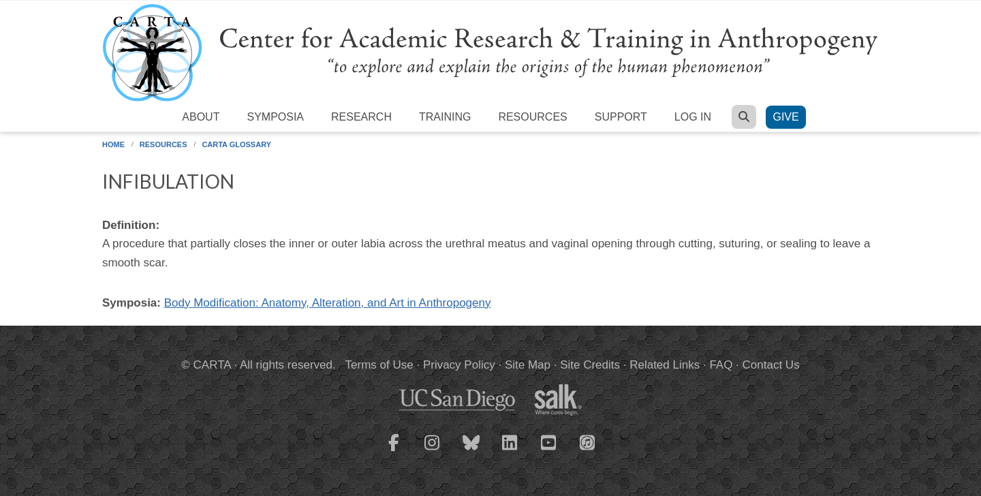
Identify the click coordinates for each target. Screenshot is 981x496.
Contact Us (771, 364)
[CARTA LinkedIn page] (510, 451)
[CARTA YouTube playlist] (549, 451)
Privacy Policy (459, 364)
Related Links (664, 364)
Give (785, 117)
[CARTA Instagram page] (433, 451)
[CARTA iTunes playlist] (588, 441)
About (200, 117)
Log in (692, 117)
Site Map (527, 364)
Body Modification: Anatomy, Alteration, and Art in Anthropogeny (327, 302)
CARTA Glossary (236, 144)
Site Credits (590, 364)
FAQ (720, 364)
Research (361, 117)
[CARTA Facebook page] (394, 451)
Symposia (275, 117)
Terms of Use (379, 364)
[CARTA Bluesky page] (471, 451)
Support (621, 117)
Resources (532, 117)
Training (445, 117)
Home (113, 144)
